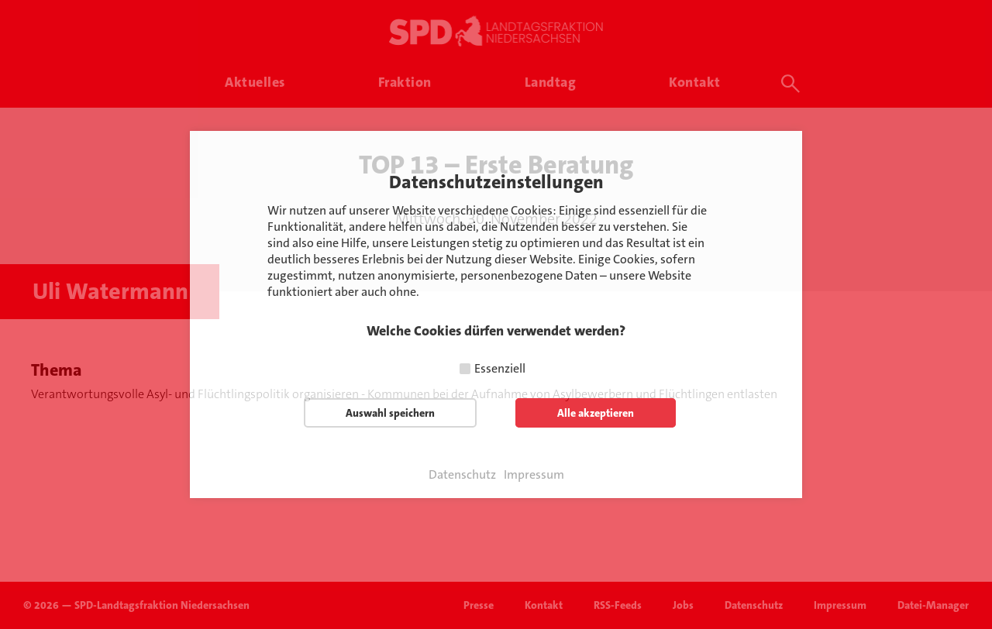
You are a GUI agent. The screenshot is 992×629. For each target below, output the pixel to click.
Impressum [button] (534, 475)
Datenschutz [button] (462, 475)
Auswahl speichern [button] (390, 413)
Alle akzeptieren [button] (595, 413)
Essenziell (499, 368)
